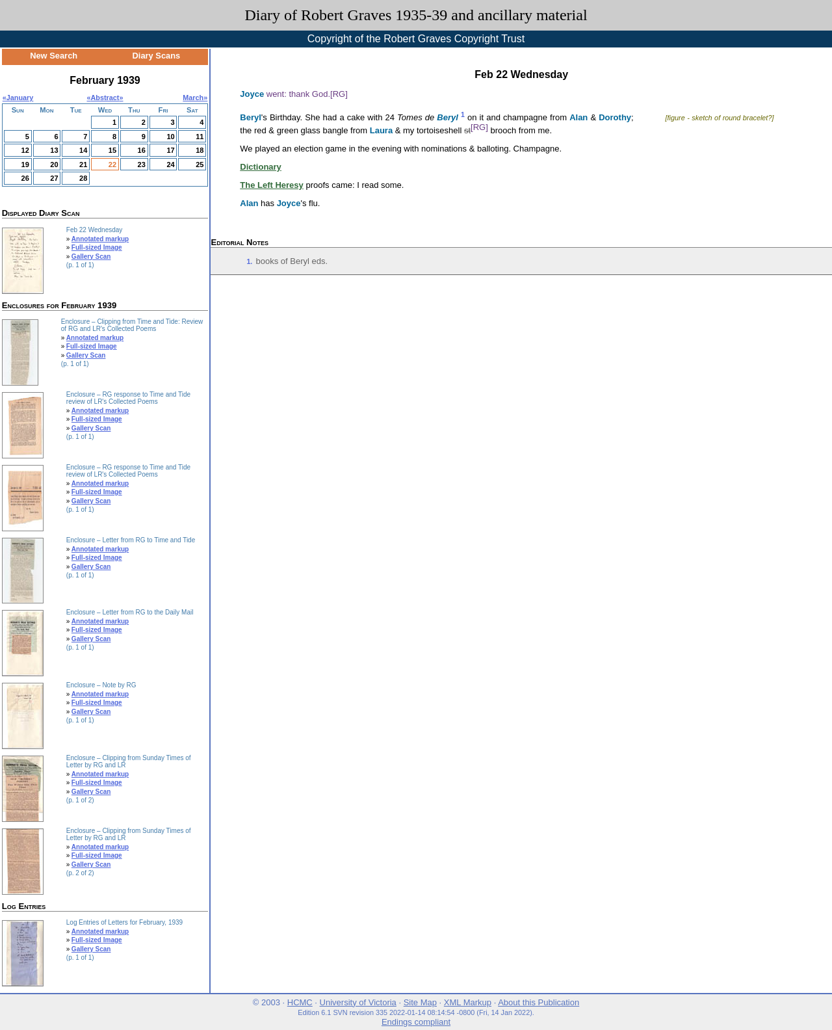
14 (83, 150)
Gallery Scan (91, 256)
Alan (578, 117)
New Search (53, 55)
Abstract (105, 97)
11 (199, 136)
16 (142, 150)
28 (83, 178)
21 (83, 164)
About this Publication (538, 1002)
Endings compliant (416, 1022)
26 (25, 178)
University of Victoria (358, 1002)
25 (199, 164)
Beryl (250, 117)
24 (170, 164)
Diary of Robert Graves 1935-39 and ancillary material (415, 15)
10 (170, 136)
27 (54, 178)
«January (18, 97)
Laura (381, 130)
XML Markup (467, 1002)
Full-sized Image (97, 247)
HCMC (300, 1002)
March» (195, 97)
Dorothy (615, 117)
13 (54, 150)
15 (112, 150)
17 (170, 150)
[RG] (339, 94)
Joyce (252, 94)
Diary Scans (157, 55)
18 (199, 150)
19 (25, 164)
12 (25, 150)
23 (142, 164)
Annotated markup (100, 239)
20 (54, 164)
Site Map (420, 1002)
